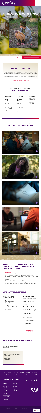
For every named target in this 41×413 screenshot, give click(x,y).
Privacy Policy (32, 408)
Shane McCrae (31, 271)
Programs (8, 57)
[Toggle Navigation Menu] (38, 3)
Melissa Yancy (8, 272)
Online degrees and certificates (15, 389)
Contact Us (35, 374)
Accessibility (8, 408)
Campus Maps (19, 374)
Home (4, 57)
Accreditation (16, 408)
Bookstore (28, 372)
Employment (34, 372)
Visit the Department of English (21, 80)
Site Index (28, 374)
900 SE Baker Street (6, 386)
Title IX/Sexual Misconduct (18, 372)
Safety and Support (7, 372)
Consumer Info (24, 408)
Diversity (7, 374)
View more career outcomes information (30, 331)
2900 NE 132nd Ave (6, 395)
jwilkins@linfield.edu (8, 359)
